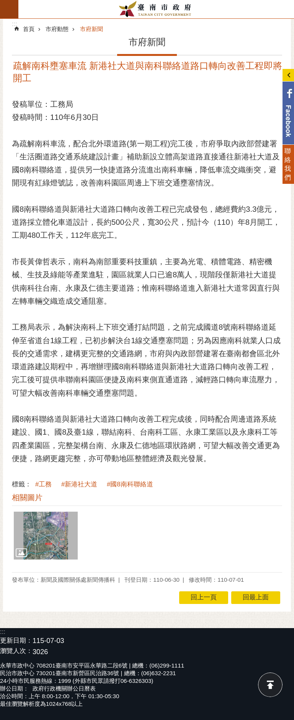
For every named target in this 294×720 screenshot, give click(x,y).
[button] (46, 536)
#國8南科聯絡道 (130, 484)
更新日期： (16, 640)
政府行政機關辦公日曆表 (64, 688)
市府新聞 (91, 29)
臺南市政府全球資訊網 (156, 9)
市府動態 (57, 29)
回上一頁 (204, 597)
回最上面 (270, 685)
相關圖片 (27, 497)
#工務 (43, 484)
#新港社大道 (79, 484)
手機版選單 (9, 9)
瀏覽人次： (16, 651)
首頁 (28, 29)
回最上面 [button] (256, 597)
